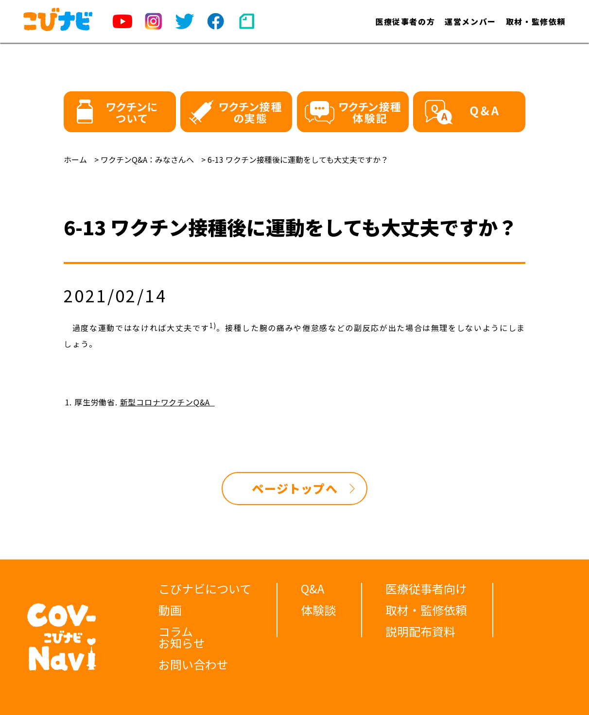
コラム (175, 631)
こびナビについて (204, 588)
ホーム (75, 159)
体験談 (318, 609)
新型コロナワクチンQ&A (167, 402)
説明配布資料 (420, 631)
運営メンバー (470, 21)
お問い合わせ (193, 664)
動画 (170, 609)
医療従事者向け (426, 588)
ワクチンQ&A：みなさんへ (147, 159)
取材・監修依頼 (536, 21)
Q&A (312, 588)
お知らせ (181, 642)
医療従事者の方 (405, 21)
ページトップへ (294, 488)
